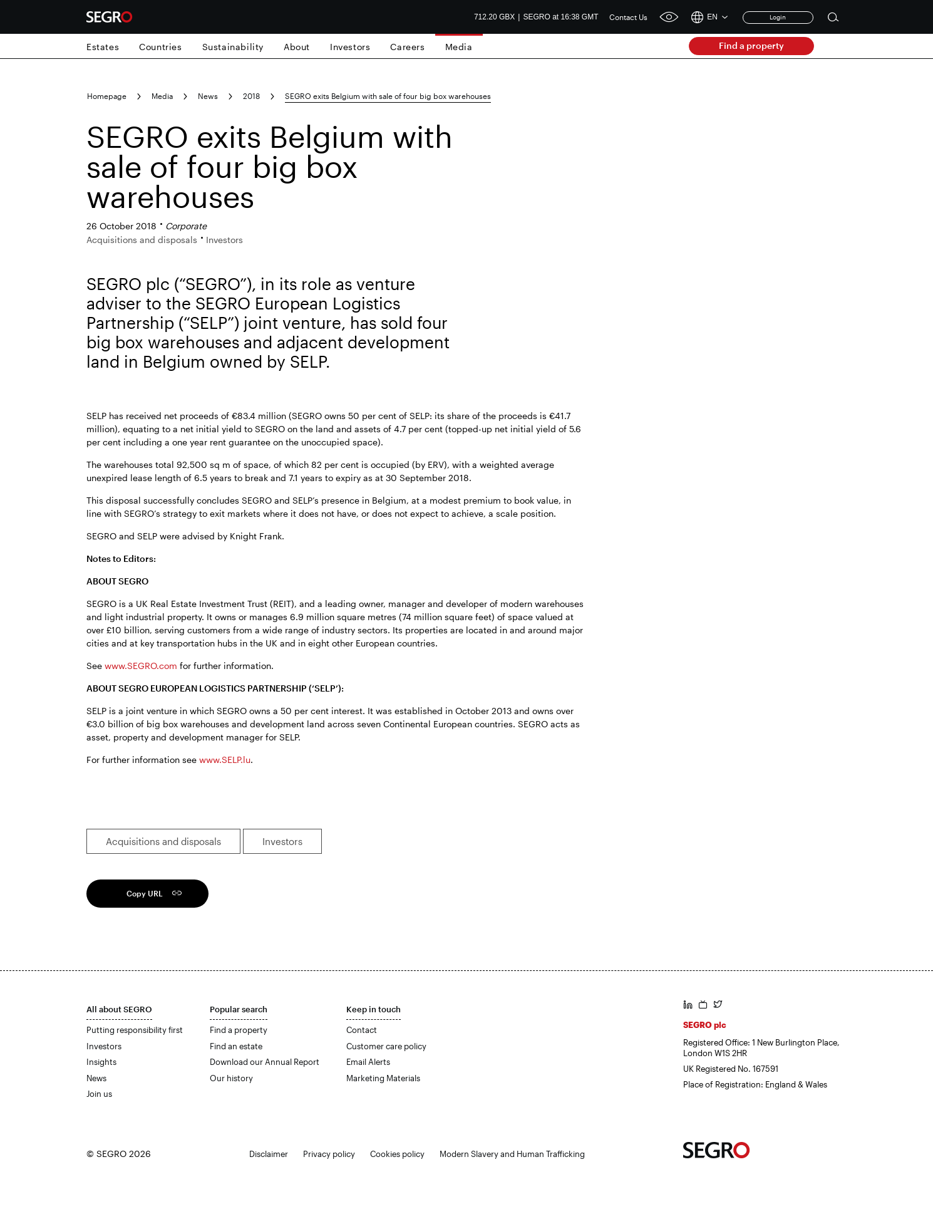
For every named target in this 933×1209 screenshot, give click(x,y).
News (208, 95)
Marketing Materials (383, 1078)
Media (459, 46)
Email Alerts (368, 1062)
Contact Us (628, 17)
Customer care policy (386, 1046)
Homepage (106, 95)
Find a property (751, 45)
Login (778, 17)
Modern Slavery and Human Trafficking (512, 1154)
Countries (160, 46)
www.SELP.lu (224, 759)
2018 (251, 95)
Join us (99, 1094)
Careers (407, 46)
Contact (361, 1030)
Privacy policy (329, 1154)
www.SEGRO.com (141, 665)
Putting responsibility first (134, 1030)
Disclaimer (268, 1154)
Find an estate (236, 1046)
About (297, 46)
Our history (231, 1078)
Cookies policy (397, 1154)
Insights (101, 1062)
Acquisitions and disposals (163, 841)
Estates (102, 46)
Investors (350, 46)
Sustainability (233, 46)
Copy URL (144, 893)
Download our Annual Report (264, 1062)
